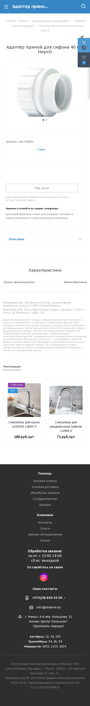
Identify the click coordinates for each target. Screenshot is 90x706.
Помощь (45, 473)
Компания (45, 515)
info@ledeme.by (48, 607)
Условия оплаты (45, 481)
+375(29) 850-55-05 (47, 598)
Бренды (45, 505)
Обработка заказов (45, 493)
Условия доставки (45, 487)
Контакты (45, 522)
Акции (45, 540)
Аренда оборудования (45, 534)
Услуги (45, 528)
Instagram (44, 577)
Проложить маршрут (48, 626)
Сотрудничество (45, 499)
